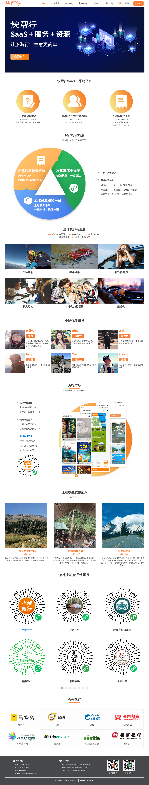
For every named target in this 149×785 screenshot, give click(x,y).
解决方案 (55, 3)
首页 (44, 3)
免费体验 (138, 3)
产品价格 (96, 3)
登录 (127, 3)
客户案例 (83, 3)
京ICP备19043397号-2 (87, 780)
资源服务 (69, 3)
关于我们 (110, 3)
